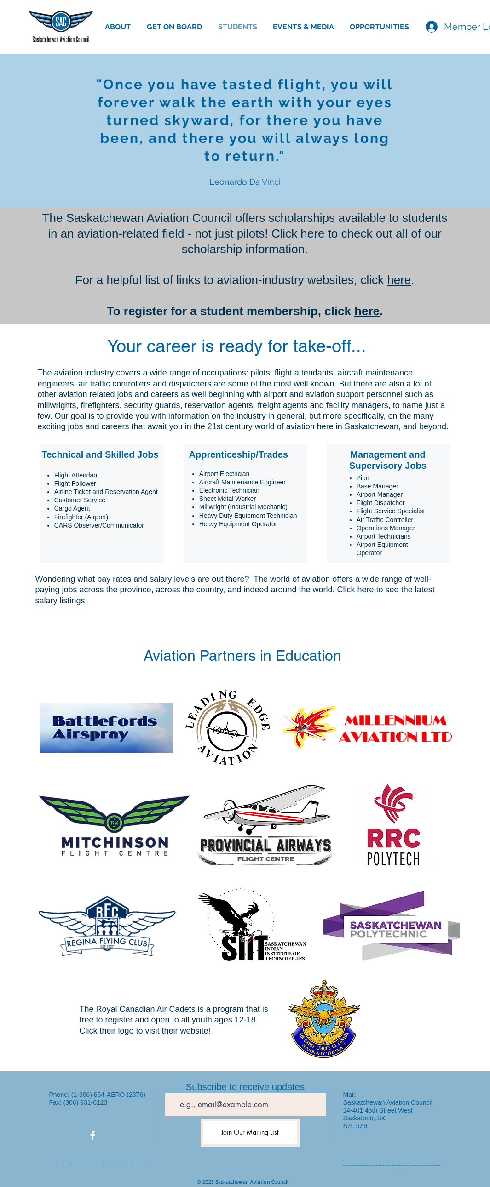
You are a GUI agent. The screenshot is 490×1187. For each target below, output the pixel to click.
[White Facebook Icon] (92, 1135)
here (312, 233)
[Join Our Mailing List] (250, 1133)
